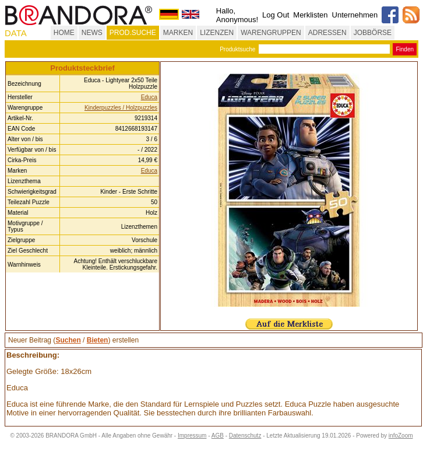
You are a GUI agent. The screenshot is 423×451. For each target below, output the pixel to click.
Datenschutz (245, 435)
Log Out (275, 15)
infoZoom (401, 435)
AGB (217, 435)
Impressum (192, 435)
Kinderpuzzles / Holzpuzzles (120, 107)
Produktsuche (237, 49)
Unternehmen (355, 15)
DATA (16, 33)
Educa (149, 97)
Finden (405, 49)
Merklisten (310, 15)
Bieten (97, 340)
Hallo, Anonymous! (237, 15)
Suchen (67, 340)
